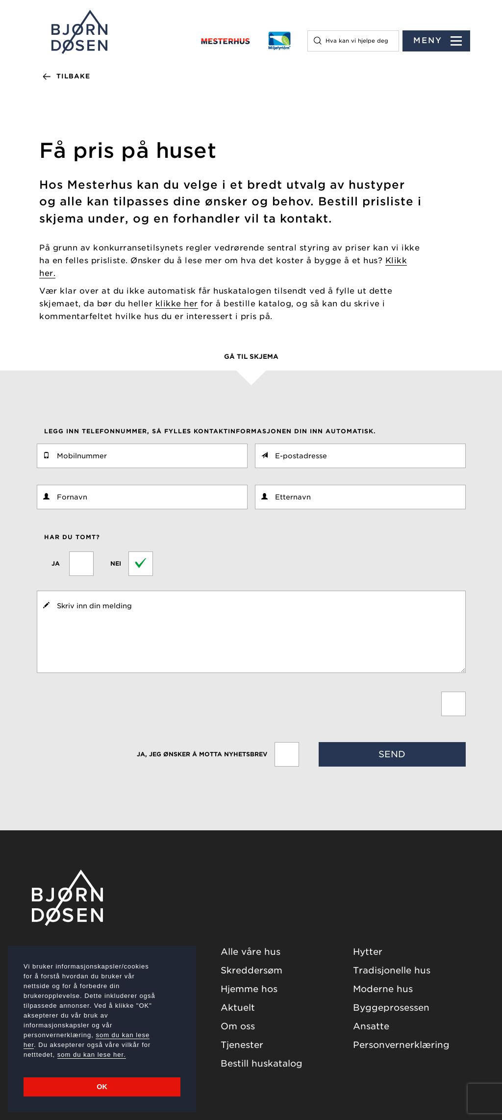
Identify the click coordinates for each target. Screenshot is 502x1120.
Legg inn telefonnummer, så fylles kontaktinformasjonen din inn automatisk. (210, 431)
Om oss (238, 1026)
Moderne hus (383, 989)
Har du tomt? (72, 537)
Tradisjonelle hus (391, 970)
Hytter (367, 951)
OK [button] (102, 1087)
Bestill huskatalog (261, 1063)
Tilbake (73, 76)
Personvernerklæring (401, 1045)
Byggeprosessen (391, 1007)
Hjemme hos (249, 989)
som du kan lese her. (91, 1054)
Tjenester (242, 1045)
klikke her (176, 303)
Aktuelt (238, 1007)
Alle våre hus (250, 951)
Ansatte (371, 1026)
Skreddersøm (251, 970)
